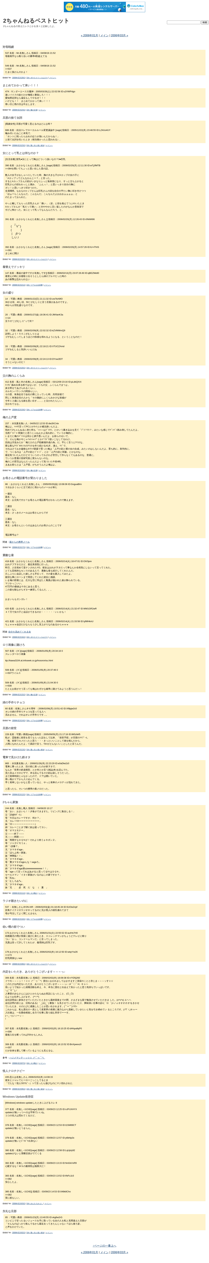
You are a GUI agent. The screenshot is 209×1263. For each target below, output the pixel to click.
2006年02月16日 (18, 637)
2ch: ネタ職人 (32, 893)
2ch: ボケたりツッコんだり (37, 78)
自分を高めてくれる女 (19, 631)
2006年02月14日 (18, 720)
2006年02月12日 (18, 794)
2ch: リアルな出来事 (35, 285)
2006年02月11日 (18, 893)
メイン (104, 35)
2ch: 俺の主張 (32, 110)
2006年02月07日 (18, 1063)
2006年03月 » (119, 35)
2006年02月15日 (18, 695)
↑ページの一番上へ (104, 1245)
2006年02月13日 (18, 750)
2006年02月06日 (18, 1089)
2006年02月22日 (18, 259)
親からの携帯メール (19, 542)
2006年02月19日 (18, 410)
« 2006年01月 (89, 35)
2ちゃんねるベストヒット (36, 21)
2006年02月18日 (18, 470)
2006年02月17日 (18, 547)
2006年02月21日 (18, 285)
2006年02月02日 (18, 1233)
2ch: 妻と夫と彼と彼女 (35, 145)
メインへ (52, 78)
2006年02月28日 (18, 78)
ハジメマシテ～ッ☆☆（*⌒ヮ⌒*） (27, 1057)
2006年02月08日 (18, 964)
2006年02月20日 (18, 368)
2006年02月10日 (18, 919)
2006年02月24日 (18, 110)
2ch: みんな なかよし (35, 1204)
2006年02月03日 (18, 1204)
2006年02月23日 (18, 145)
